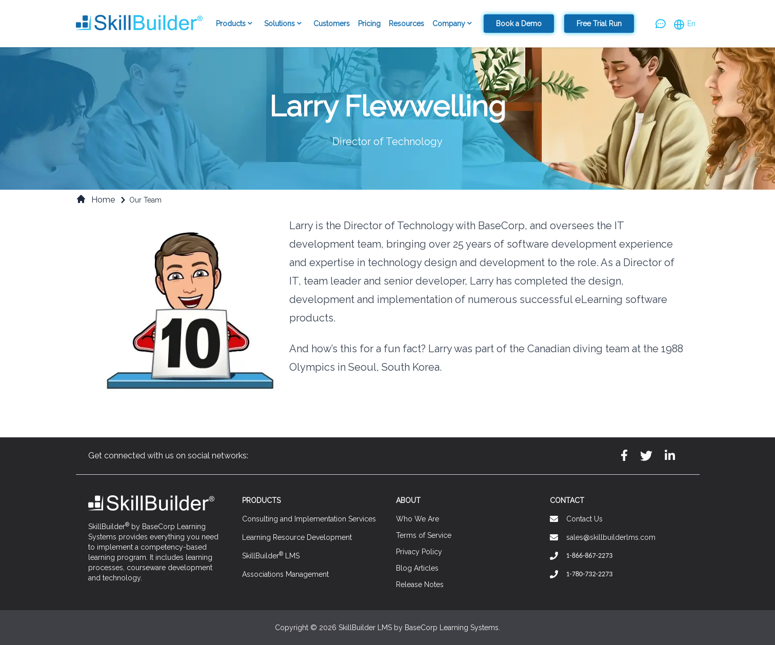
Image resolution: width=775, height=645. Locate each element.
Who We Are (417, 519)
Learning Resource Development (297, 537)
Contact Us (584, 519)
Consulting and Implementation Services (309, 519)
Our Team (145, 200)
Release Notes (420, 584)
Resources (406, 23)
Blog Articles (417, 568)
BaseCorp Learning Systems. (452, 627)
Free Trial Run (599, 23)
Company (453, 24)
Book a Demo (519, 23)
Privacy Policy (419, 552)
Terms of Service (423, 535)
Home (95, 199)
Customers (331, 23)
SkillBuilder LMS (271, 555)
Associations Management (285, 574)
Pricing (369, 23)
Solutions (284, 24)
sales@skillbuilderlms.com (610, 537)
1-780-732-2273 (589, 574)
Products (236, 24)
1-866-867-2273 (589, 555)
